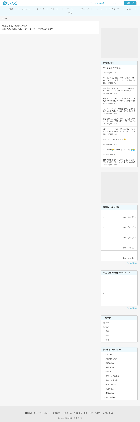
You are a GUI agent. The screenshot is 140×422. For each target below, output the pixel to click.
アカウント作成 (97, 3)
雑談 (107, 335)
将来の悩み (110, 393)
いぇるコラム (67, 413)
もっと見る (132, 263)
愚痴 (107, 331)
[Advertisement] (119, 43)
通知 (129, 9)
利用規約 (28, 413)
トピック (41, 9)
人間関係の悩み (111, 359)
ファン (70, 9)
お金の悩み (110, 389)
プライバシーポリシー (42, 413)
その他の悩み (111, 397)
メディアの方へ (95, 413)
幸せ (107, 340)
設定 (70, 13)
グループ (85, 9)
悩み (107, 327)
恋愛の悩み (110, 363)
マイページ (114, 9)
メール (99, 9)
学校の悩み (110, 372)
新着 (11, 9)
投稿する (130, 3)
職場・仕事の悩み (112, 376)
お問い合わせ (108, 413)
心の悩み (109, 354)
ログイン (113, 3)
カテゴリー (55, 9)
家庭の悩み (110, 367)
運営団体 (56, 413)
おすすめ (26, 9)
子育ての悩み (111, 385)
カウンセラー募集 (80, 413)
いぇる (4, 18)
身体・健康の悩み (112, 380)
